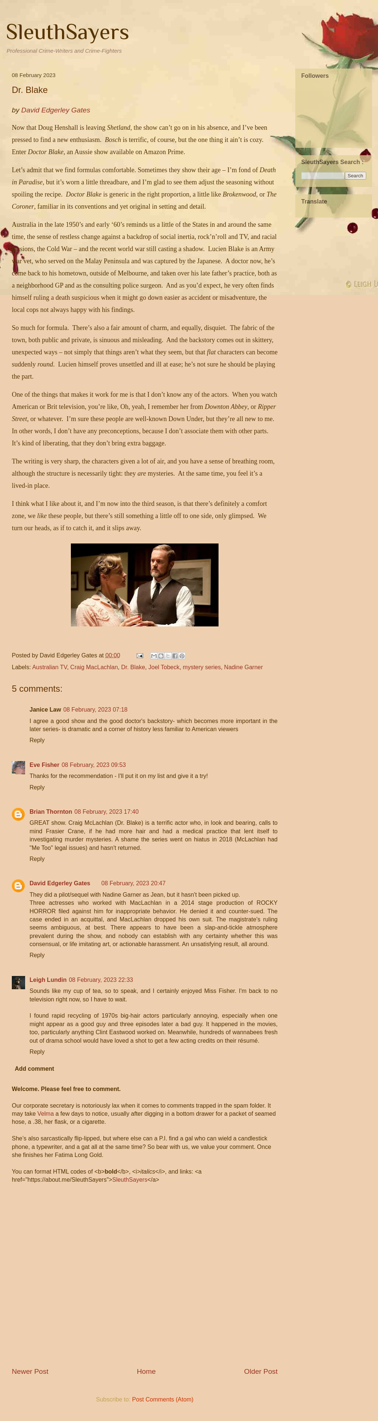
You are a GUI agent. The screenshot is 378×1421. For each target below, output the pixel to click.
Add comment (34, 1069)
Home (146, 1371)
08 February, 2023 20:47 (134, 883)
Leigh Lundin (48, 980)
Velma (45, 1114)
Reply (37, 740)
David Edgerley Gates (60, 883)
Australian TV (49, 667)
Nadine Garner (243, 667)
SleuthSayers (67, 31)
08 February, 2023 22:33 (101, 980)
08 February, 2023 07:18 (95, 709)
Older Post (261, 1371)
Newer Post (30, 1371)
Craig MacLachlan (94, 667)
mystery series (202, 667)
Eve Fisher (44, 765)
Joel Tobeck (163, 667)
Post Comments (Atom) (162, 1399)
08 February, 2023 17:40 (107, 812)
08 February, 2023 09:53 (94, 765)
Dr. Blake (133, 667)
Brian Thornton (51, 812)
